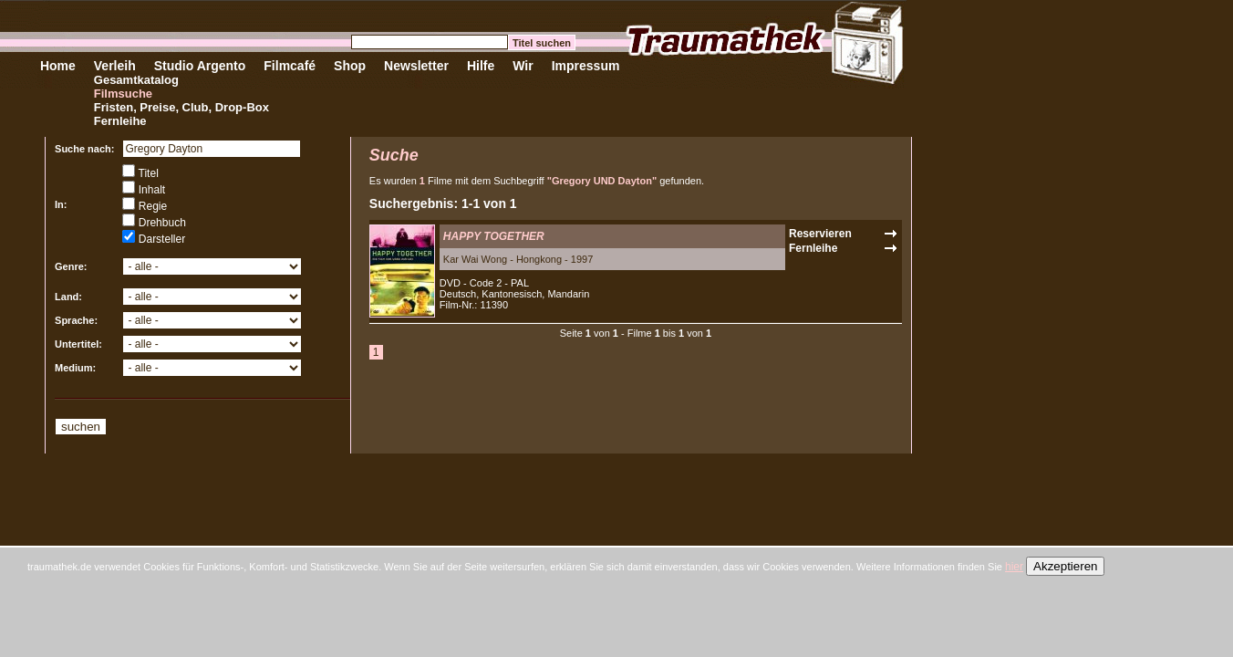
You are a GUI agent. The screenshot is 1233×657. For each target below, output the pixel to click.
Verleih (115, 65)
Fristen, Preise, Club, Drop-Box (181, 107)
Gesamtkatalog (136, 80)
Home (58, 65)
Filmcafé (290, 65)
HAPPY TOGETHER (493, 236)
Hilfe (480, 65)
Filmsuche (123, 93)
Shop (350, 65)
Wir (523, 65)
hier (1014, 566)
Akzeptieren (1065, 566)
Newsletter (416, 65)
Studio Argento (200, 65)
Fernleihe (120, 121)
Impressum (586, 65)
